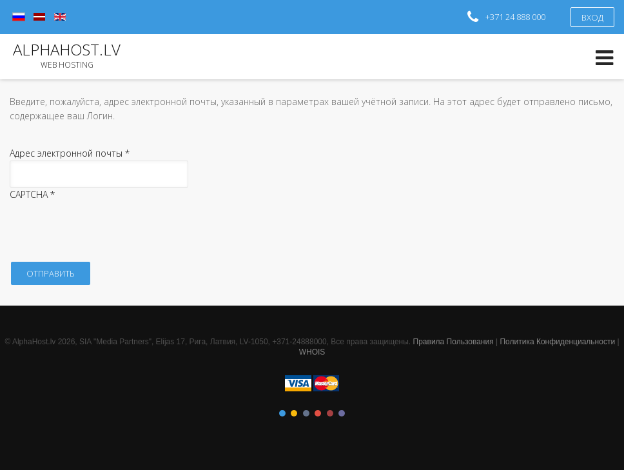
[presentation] (108, 227)
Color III (306, 413)
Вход (592, 17)
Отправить (50, 273)
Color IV (318, 413)
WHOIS (312, 352)
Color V (330, 413)
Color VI (341, 413)
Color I (282, 413)
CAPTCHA (32, 194)
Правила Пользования (453, 341)
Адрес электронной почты (70, 153)
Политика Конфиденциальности (557, 341)
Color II (294, 413)
